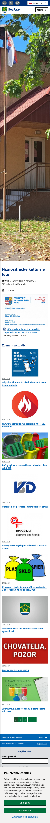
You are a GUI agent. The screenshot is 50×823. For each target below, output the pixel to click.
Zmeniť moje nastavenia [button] (25, 816)
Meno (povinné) (9, 756)
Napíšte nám (42, 744)
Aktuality (30, 280)
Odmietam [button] (25, 810)
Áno (41, 737)
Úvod (5, 280)
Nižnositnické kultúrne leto (14, 284)
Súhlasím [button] (25, 802)
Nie (46, 737)
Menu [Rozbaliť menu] (41, 9)
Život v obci (18, 280)
